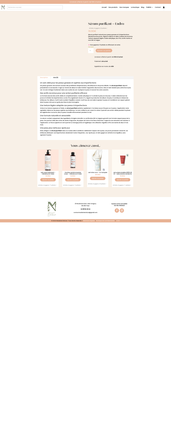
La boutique (135, 7)
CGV (118, 221)
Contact (158, 7)
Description (44, 77)
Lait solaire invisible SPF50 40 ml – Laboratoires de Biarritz (122, 173)
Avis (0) (55, 77)
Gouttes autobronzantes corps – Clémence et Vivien (73, 173)
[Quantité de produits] (91, 50)
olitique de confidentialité (106, 221)
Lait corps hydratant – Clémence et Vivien (48, 173)
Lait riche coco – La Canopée (97, 172)
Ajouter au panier (104, 50)
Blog (142, 7)
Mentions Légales (89, 221)
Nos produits (113, 7)
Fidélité (148, 7)
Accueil (104, 7)
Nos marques (124, 7)
